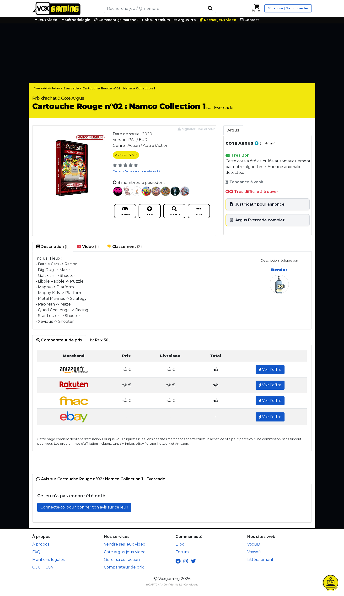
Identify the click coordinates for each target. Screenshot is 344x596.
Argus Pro (185, 20)
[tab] (59, 340)
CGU (36, 567)
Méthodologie (77, 20)
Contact (249, 20)
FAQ (36, 552)
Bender (279, 270)
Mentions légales (48, 559)
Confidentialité (173, 584)
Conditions (191, 584)
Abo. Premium (156, 20)
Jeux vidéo (47, 20)
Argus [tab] (233, 130)
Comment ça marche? (116, 20)
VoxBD (253, 544)
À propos (40, 544)
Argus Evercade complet (257, 220)
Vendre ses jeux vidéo (124, 544)
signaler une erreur (196, 129)
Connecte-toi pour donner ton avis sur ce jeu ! (84, 507)
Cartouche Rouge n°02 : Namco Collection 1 (118, 88)
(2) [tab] (124, 247)
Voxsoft (254, 552)
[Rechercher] (154, 8)
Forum (182, 552)
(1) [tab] (52, 247)
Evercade (71, 88)
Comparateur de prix (124, 567)
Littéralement (260, 559)
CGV (49, 567)
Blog (180, 544)
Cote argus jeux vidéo (124, 552)
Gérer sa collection (122, 559)
